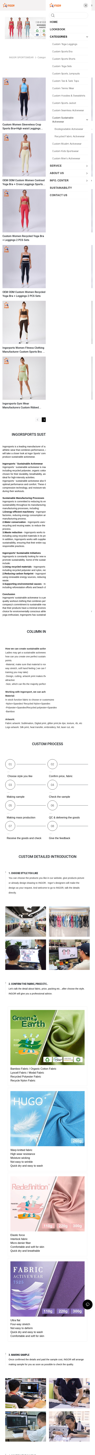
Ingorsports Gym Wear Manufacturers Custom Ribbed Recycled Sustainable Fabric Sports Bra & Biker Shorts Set (23, 406)
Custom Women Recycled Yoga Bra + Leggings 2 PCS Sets (23, 238)
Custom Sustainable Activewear (69, 57)
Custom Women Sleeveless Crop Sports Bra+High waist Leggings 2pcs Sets (21, 127)
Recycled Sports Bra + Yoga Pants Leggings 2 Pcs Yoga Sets (69, 294)
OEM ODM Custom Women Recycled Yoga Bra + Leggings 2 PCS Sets (23, 294)
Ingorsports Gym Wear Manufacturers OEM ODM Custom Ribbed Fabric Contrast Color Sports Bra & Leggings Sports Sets (70, 406)
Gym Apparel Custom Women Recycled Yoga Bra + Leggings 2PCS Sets (70, 238)
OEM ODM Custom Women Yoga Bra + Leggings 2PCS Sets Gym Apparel (70, 182)
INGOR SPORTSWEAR (21, 57)
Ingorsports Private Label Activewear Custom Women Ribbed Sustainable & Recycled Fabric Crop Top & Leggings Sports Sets (70, 350)
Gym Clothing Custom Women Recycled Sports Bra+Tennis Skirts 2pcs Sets (69, 127)
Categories (43, 57)
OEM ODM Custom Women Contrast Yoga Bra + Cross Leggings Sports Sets (23, 182)
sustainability (63, 453)
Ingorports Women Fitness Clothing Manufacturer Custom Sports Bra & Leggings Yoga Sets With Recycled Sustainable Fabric (23, 350)
